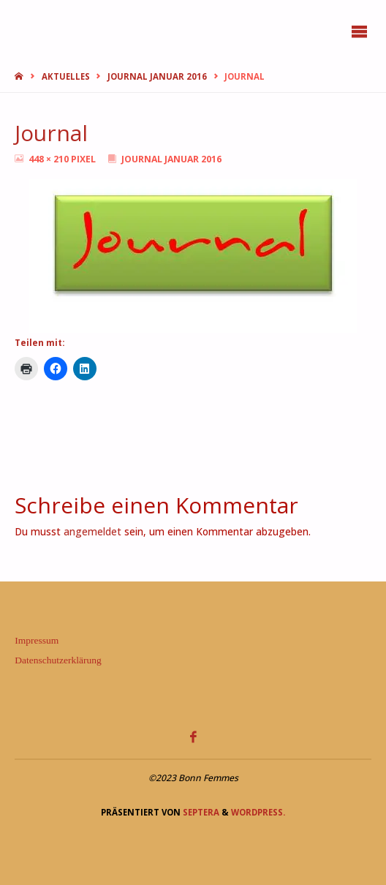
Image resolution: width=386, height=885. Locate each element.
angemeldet (92, 531)
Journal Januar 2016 (157, 76)
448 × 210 (50, 159)
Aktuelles (66, 76)
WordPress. (258, 812)
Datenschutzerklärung (58, 660)
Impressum (36, 640)
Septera (200, 812)
